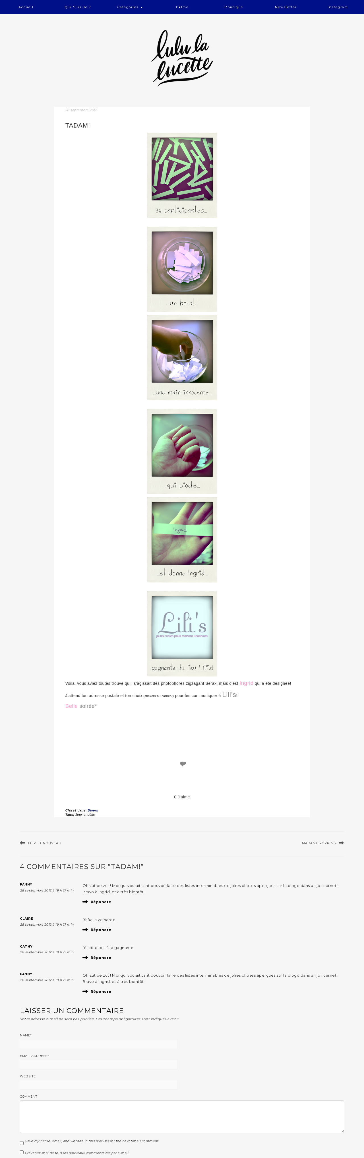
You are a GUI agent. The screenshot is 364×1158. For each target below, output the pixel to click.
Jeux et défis (85, 814)
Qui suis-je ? (78, 7)
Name (26, 1035)
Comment (29, 1096)
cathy (26, 946)
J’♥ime (182, 7)
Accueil (26, 7)
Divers (93, 810)
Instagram (338, 7)
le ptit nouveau (44, 843)
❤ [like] (182, 764)
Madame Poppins (319, 843)
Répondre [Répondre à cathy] (101, 958)
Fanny (26, 884)
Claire (26, 919)
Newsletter (286, 7)
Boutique (234, 7)
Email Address (34, 1056)
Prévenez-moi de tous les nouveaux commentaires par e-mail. (77, 1153)
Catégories (130, 7)
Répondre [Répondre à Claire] (101, 930)
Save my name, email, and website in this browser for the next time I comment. (92, 1141)
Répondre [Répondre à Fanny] (101, 902)
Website (28, 1076)
